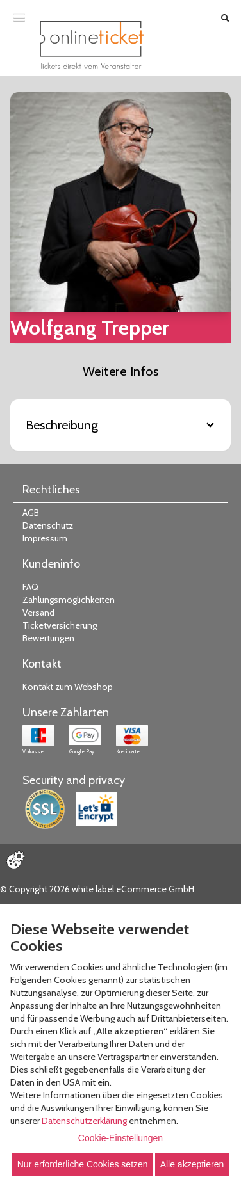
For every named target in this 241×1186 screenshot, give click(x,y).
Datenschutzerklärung (84, 1120)
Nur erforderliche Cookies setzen (82, 1164)
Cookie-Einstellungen (120, 1138)
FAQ (30, 587)
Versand (38, 612)
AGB (30, 512)
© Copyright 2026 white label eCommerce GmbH (97, 889)
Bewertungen (48, 638)
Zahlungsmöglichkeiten (68, 599)
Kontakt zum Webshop (67, 687)
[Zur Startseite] (91, 45)
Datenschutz (47, 525)
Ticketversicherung (59, 625)
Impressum (44, 538)
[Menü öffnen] (19, 17)
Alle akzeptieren (192, 1164)
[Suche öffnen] (225, 18)
